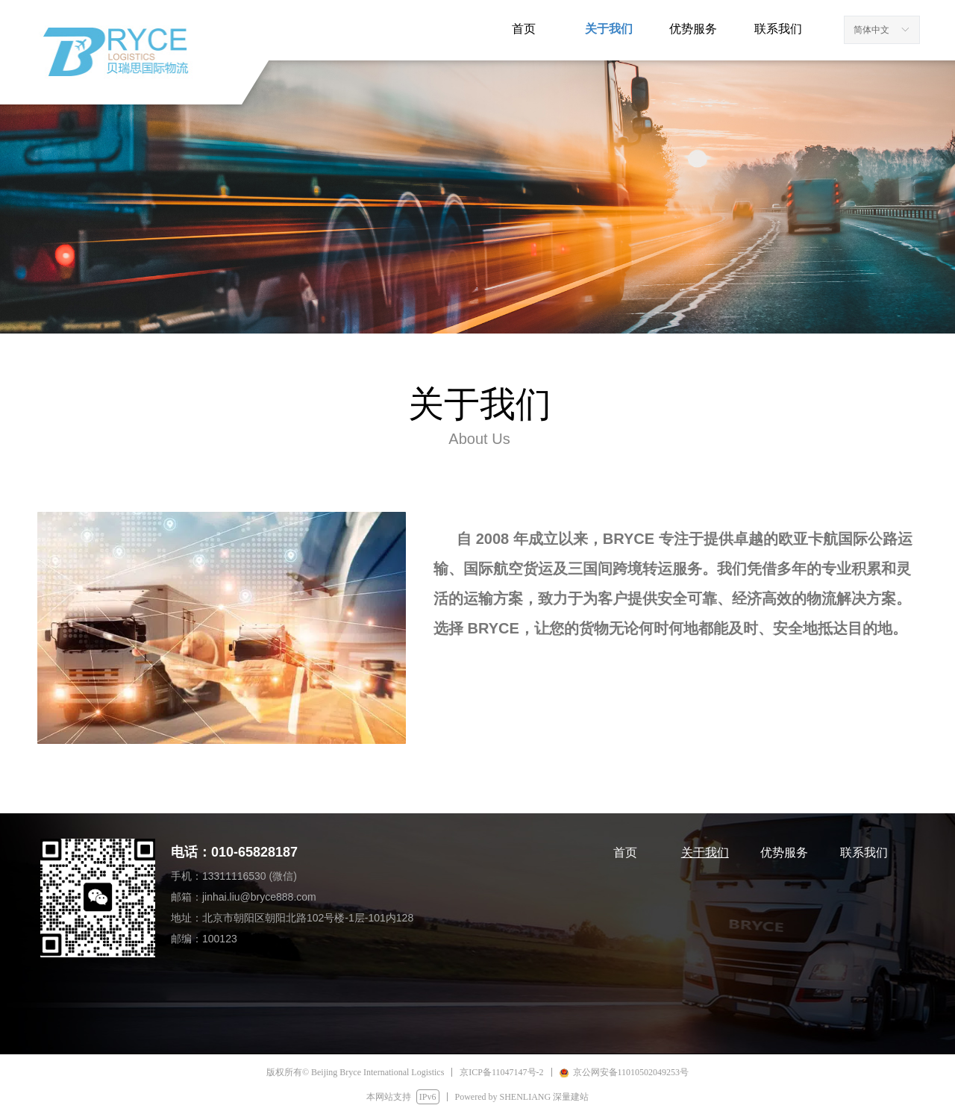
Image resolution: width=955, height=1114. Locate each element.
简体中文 (871, 30)
